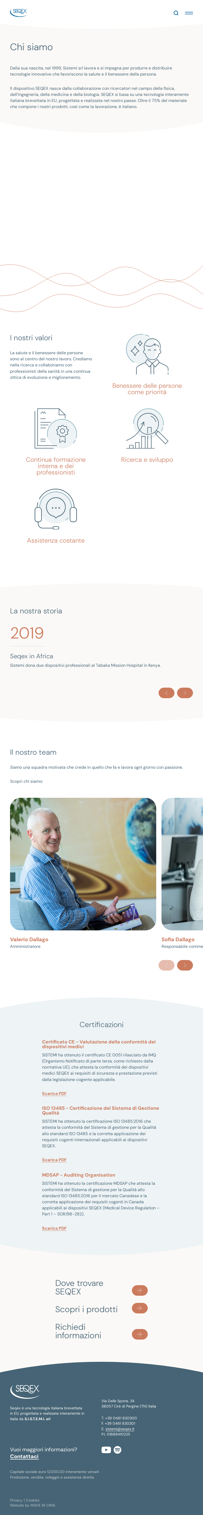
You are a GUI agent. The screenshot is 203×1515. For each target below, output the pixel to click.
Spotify (117, 1450)
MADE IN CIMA (42, 1505)
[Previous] (166, 693)
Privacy (16, 1500)
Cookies (32, 1500)
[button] (189, 13)
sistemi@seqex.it (119, 1429)
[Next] (185, 693)
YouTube (106, 1450)
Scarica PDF (54, 1093)
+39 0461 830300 (121, 1418)
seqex (18, 13)
